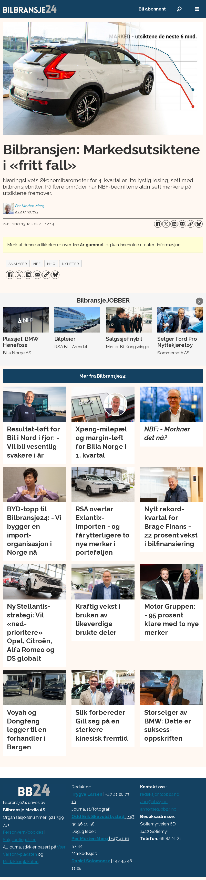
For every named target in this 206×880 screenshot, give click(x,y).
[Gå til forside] (30, 9)
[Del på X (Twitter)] (166, 224)
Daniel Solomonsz (90, 860)
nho (51, 264)
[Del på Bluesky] (199, 224)
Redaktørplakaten (20, 861)
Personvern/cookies (23, 832)
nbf (37, 264)
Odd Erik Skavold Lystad (98, 816)
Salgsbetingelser (19, 839)
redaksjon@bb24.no (159, 794)
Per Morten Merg (89, 838)
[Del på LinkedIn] (174, 224)
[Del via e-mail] (182, 224)
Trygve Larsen (86, 794)
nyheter (70, 264)
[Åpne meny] (197, 9)
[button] (199, 301)
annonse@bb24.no (158, 809)
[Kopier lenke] (190, 224)
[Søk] (179, 9)
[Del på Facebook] (158, 224)
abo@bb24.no (154, 801)
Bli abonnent (152, 9)
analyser (17, 264)
